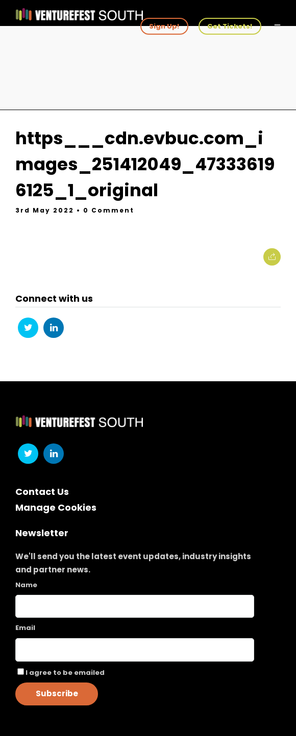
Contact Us (42, 491)
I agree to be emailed (65, 672)
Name (26, 585)
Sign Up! (164, 26)
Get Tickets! (229, 26)
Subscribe (57, 693)
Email (25, 628)
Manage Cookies (55, 507)
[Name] (134, 606)
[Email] (134, 650)
